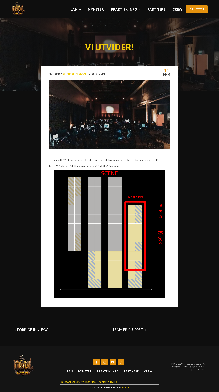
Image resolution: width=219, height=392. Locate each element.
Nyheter (96, 9)
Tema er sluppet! (128, 329)
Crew (177, 9)
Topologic (125, 388)
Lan (74, 9)
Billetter (68, 74)
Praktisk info (124, 9)
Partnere (156, 9)
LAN (83, 74)
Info (77, 74)
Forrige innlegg (33, 329)
